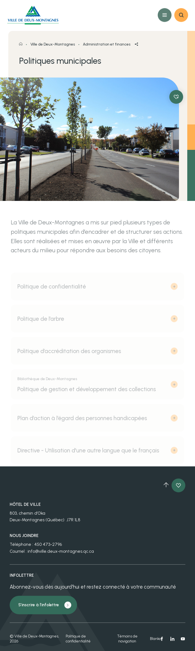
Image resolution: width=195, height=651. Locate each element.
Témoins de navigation (127, 641)
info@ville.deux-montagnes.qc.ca (61, 554)
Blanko (154, 641)
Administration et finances (106, 48)
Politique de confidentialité (78, 641)
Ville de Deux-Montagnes (52, 48)
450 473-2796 (48, 547)
